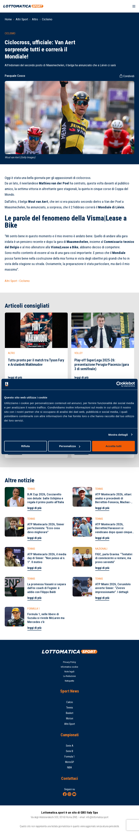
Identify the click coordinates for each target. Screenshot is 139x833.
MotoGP (69, 762)
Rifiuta (25, 446)
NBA (69, 767)
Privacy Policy (69, 662)
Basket (69, 713)
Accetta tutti (113, 446)
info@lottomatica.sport (97, 817)
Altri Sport (22, 19)
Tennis (69, 707)
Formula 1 (69, 756)
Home (8, 19)
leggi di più (15, 377)
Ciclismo (47, 19)
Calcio (69, 702)
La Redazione (69, 676)
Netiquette (69, 680)
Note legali (69, 671)
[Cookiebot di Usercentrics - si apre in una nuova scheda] (119, 384)
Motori (69, 718)
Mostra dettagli (118, 434)
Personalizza (69, 446)
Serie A (69, 745)
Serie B (69, 751)
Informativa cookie (69, 666)
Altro (35, 19)
